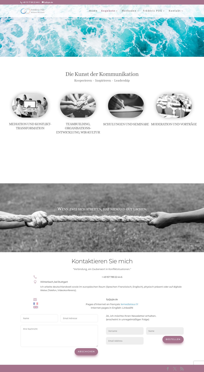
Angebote (108, 11)
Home (93, 11)
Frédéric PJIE (152, 11)
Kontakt (175, 11)
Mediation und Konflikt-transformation (30, 126)
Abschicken (86, 351)
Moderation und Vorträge (174, 124)
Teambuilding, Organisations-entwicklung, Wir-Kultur (78, 128)
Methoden (129, 11)
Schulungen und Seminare (126, 124)
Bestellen (173, 339)
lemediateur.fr (129, 304)
